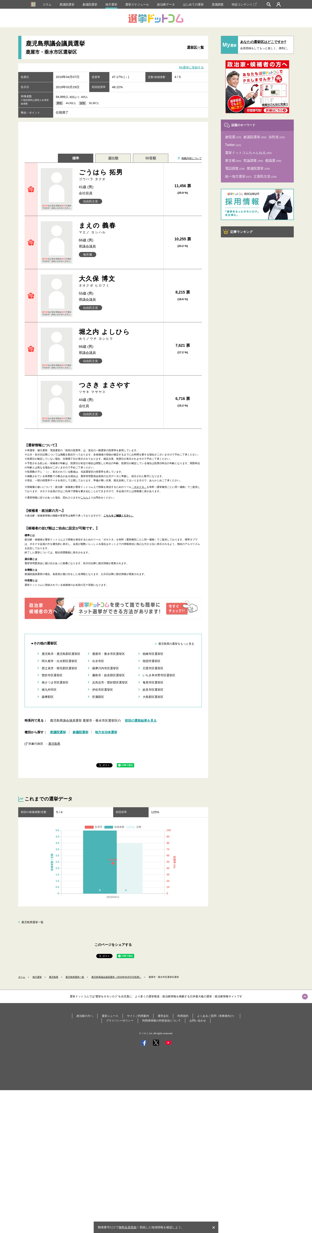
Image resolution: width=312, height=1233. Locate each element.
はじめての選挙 (193, 4)
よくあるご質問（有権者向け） (216, 1015)
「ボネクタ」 (139, 487)
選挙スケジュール (137, 4)
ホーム (21, 977)
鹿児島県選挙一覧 (32, 922)
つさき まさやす (119, 387)
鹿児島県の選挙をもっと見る (176, 643)
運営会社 (163, 1015)
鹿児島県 (54, 743)
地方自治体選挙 (106, 732)
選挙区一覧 (195, 47)
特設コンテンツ (244, 4)
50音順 (150, 158)
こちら (84, 497)
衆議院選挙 (67, 4)
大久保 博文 (119, 281)
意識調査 (218, 4)
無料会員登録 (127, 1227)
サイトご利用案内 (138, 1015)
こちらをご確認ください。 (118, 515)
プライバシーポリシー (120, 1020)
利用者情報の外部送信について (161, 1020)
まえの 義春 (119, 228)
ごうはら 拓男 (119, 175)
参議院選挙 (89, 4)
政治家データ (166, 4)
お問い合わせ (197, 1020)
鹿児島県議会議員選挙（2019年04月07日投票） (116, 977)
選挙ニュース (110, 1015)
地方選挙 (111, 4)
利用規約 (182, 1015)
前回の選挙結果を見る (141, 720)
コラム (47, 4)
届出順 (113, 158)
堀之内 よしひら (119, 334)
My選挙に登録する (191, 67)
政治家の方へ (85, 1015)
